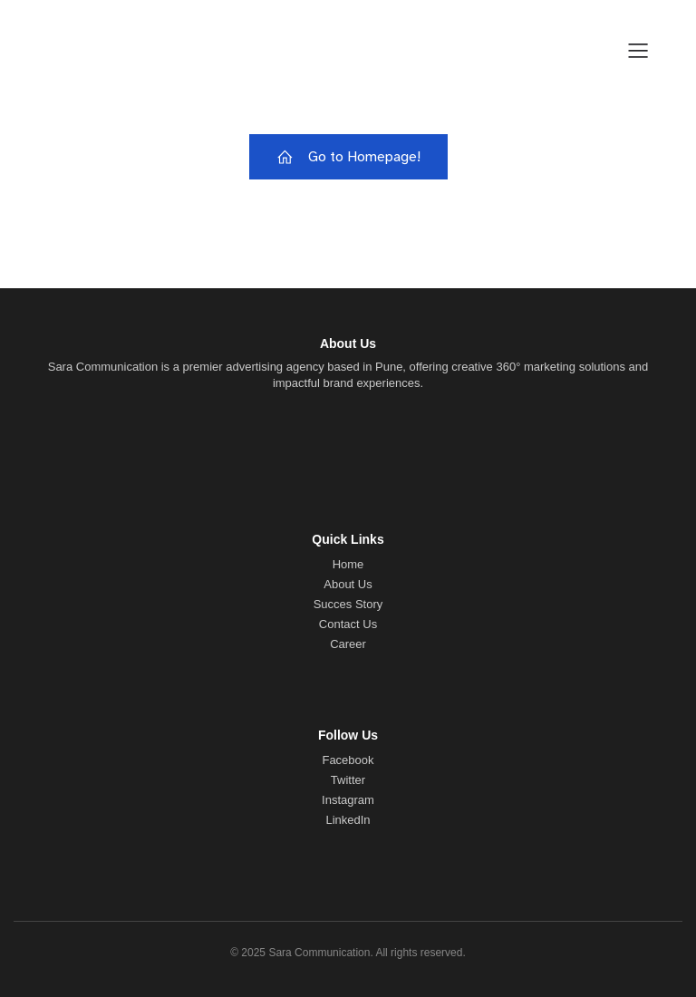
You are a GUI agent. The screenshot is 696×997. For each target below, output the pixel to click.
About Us (348, 584)
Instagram (348, 800)
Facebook (347, 760)
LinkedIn (347, 820)
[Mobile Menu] (638, 50)
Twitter (348, 780)
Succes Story (348, 604)
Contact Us (348, 624)
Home (348, 564)
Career (348, 644)
